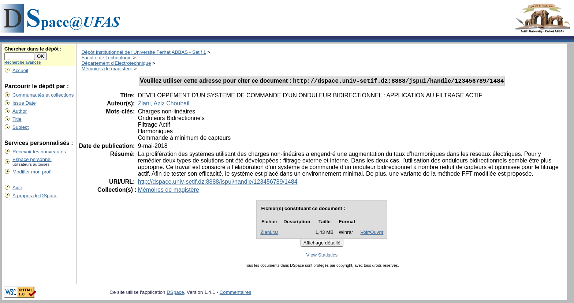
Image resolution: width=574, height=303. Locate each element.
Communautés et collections (43, 95)
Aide (17, 187)
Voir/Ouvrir (371, 233)
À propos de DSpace (34, 195)
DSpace (175, 293)
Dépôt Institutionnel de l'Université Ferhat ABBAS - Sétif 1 (143, 52)
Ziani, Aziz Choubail (164, 104)
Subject (20, 127)
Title (17, 119)
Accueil (20, 70)
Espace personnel (32, 159)
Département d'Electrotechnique (116, 63)
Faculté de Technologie (106, 57)
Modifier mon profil (32, 172)
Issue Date (24, 103)
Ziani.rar (269, 233)
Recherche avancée (22, 62)
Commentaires (235, 293)
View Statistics (322, 256)
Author (19, 111)
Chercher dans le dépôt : (32, 49)
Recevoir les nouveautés (39, 151)
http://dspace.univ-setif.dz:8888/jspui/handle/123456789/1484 (218, 183)
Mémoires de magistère (106, 68)
